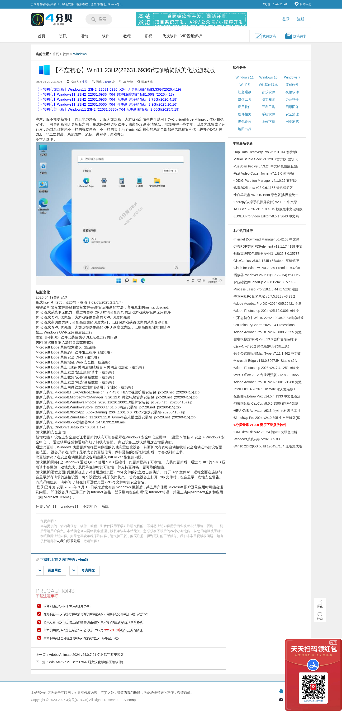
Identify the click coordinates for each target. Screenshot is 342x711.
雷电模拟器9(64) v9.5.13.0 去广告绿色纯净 (265, 339)
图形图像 (292, 107)
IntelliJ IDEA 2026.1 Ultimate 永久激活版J (264, 389)
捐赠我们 (302, 4)
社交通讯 (244, 92)
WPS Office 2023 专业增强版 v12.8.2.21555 (266, 375)
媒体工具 (244, 99)
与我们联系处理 (68, 541)
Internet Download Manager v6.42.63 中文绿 (266, 239)
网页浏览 (292, 121)
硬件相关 (244, 114)
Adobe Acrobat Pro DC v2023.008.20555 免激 (268, 332)
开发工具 (268, 107)
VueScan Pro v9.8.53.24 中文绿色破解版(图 (266, 166)
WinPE (245, 85)
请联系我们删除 (129, 693)
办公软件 (292, 99)
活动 (84, 36)
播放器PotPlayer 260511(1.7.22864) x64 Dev (267, 275)
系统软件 (268, 114)
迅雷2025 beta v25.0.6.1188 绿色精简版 (263, 188)
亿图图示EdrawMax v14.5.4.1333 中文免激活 (267, 396)
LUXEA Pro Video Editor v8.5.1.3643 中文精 (266, 216)
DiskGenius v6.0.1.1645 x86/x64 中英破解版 (266, 261)
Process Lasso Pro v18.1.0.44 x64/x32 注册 (266, 289)
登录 (286, 19)
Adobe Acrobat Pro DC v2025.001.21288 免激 (268, 382)
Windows (80, 54)
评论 (320, 619)
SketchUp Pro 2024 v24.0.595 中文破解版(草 (267, 418)
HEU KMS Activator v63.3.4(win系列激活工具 (267, 410)
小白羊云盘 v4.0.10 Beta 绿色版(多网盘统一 (266, 195)
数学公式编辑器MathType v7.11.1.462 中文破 (267, 353)
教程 (127, 36)
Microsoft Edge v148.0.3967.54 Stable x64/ (265, 361)
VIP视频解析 (191, 36)
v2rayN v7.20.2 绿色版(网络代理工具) (261, 346)
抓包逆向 (244, 121)
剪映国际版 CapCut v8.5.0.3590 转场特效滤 (266, 403)
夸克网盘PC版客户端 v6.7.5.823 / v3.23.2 (264, 296)
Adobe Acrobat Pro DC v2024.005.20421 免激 (268, 303)
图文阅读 (268, 99)
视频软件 (292, 92)
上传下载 (268, 121)
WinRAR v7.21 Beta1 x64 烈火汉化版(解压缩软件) (86, 662)
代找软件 (169, 36)
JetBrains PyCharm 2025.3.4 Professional (264, 325)
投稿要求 (295, 36)
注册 (300, 19)
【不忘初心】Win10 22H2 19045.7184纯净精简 (269, 318)
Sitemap (130, 700)
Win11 (51, 506)
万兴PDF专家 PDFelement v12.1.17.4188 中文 (268, 246)
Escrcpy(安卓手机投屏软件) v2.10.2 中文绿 (265, 202)
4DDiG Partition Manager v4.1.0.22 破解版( (265, 180)
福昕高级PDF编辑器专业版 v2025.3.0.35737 (266, 253)
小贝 (85, 81)
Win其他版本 (268, 85)
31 (124, 81)
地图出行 (244, 129)
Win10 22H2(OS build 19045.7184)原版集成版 (268, 446)
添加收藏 (147, 81)
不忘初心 (90, 506)
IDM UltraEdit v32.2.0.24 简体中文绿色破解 (265, 432)
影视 (148, 36)
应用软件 (244, 107)
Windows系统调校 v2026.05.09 (257, 439)
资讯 (63, 36)
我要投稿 (265, 36)
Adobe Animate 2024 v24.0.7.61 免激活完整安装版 (86, 655)
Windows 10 (268, 77)
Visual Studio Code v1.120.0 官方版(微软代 (266, 159)
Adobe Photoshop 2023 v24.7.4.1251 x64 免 (266, 368)
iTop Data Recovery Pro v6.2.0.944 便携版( (265, 152)
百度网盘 (49, 570)
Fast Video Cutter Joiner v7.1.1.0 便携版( (264, 173)
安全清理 (292, 114)
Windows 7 (292, 77)
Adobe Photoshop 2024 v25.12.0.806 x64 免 (266, 311)
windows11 (69, 506)
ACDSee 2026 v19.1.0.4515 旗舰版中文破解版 (268, 209)
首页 (41, 36)
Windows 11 (245, 77)
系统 (105, 506)
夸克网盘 (83, 570)
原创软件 (292, 85)
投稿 (320, 606)
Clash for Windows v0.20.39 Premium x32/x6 (267, 268)
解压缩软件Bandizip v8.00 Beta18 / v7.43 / (265, 282)
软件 (105, 36)
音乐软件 (268, 92)
